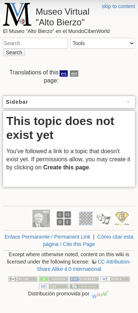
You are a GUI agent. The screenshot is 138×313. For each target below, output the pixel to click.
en (74, 73)
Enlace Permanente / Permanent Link (48, 237)
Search (14, 52)
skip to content (118, 6)
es (64, 73)
